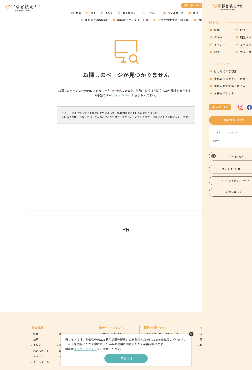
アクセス (213, 13)
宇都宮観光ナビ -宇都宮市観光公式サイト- (23, 8)
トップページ (123, 95)
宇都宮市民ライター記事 (132, 20)
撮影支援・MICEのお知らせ (162, 334)
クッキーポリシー (85, 349)
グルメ (109, 13)
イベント (153, 13)
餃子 (93, 13)
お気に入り (229, 18)
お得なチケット (208, 20)
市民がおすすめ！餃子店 (173, 20)
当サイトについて (111, 334)
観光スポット (130, 13)
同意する (127, 358)
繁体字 (204, 345)
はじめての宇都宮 (96, 20)
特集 (78, 13)
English (204, 334)
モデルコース (176, 13)
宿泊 (195, 13)
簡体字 (204, 339)
